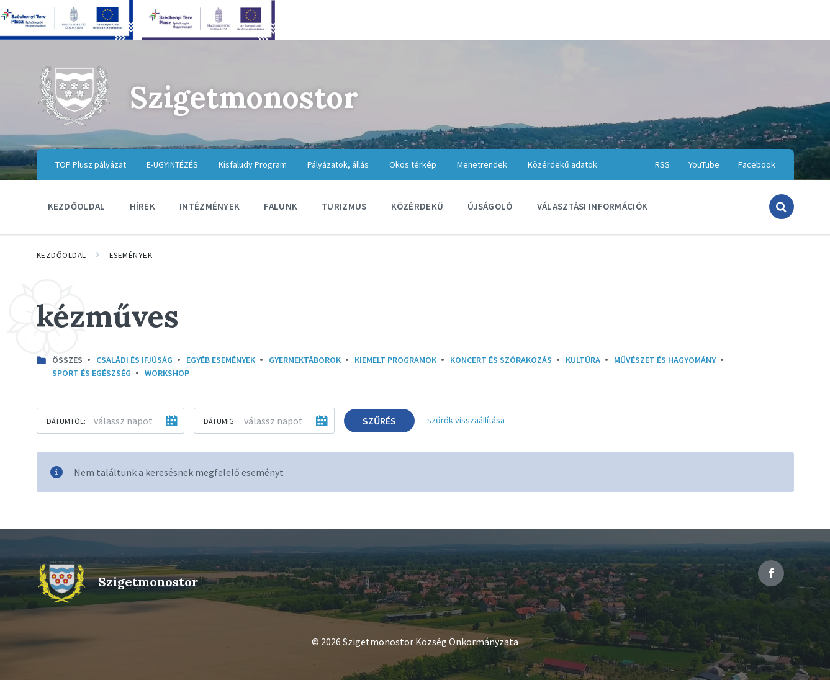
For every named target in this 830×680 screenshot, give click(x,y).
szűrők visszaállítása (466, 420)
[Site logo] (74, 124)
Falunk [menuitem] (280, 206)
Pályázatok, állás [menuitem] (338, 164)
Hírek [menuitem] (143, 206)
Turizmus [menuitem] (344, 206)
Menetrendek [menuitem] (482, 164)
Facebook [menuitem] (756, 164)
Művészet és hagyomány (665, 359)
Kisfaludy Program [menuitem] (253, 164)
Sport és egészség (91, 372)
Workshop (167, 372)
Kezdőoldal (61, 255)
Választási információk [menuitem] (592, 206)
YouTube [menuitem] (703, 164)
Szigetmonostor (244, 97)
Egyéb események (220, 359)
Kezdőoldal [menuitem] (77, 206)
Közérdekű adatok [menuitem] (562, 164)
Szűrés (379, 420)
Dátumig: (220, 421)
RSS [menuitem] (662, 164)
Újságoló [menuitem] (489, 206)
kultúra (583, 359)
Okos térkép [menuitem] (412, 164)
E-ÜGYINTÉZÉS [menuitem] (172, 164)
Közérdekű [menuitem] (417, 206)
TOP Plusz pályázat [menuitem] (90, 164)
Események (131, 255)
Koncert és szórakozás (501, 359)
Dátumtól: (66, 421)
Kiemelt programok (395, 359)
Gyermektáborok (305, 359)
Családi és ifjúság (134, 359)
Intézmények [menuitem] (209, 206)
